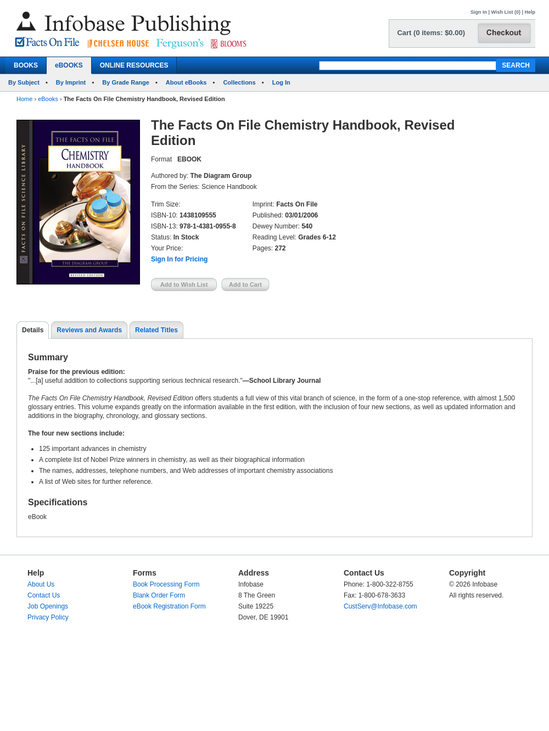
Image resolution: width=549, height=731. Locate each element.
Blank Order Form (159, 595)
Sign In (478, 12)
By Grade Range (125, 82)
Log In (281, 82)
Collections (239, 82)
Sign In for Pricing (179, 259)
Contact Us (43, 595)
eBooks (48, 99)
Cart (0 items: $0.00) (431, 33)
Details (32, 330)
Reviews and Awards (89, 330)
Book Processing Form (166, 584)
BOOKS (26, 65)
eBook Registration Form (169, 606)
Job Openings (47, 606)
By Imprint (71, 82)
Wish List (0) (505, 12)
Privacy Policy (48, 617)
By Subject (24, 82)
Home (24, 99)
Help (529, 12)
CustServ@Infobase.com (380, 606)
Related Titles (156, 330)
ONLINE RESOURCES (134, 65)
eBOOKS (69, 65)
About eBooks (186, 82)
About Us (40, 584)
